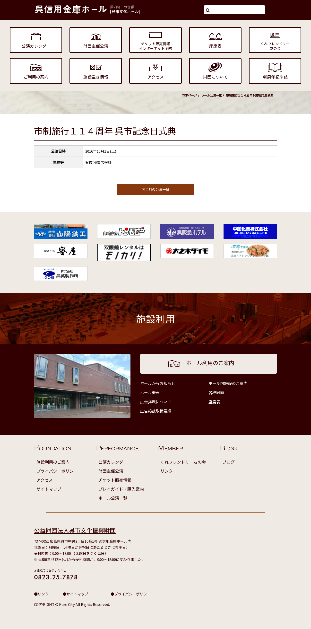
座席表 (214, 402)
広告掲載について (155, 402)
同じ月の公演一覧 (155, 189)
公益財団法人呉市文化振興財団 (75, 530)
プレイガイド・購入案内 (121, 489)
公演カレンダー (112, 462)
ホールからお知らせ (157, 383)
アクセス (44, 480)
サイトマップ (48, 489)
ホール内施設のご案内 (227, 383)
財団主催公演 (110, 471)
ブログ (228, 462)
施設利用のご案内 (52, 462)
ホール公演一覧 (211, 95)
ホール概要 (150, 392)
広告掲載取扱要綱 (155, 411)
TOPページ (189, 95)
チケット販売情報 (114, 480)
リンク (166, 471)
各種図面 (216, 392)
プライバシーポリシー (57, 471)
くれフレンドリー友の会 (183, 462)
